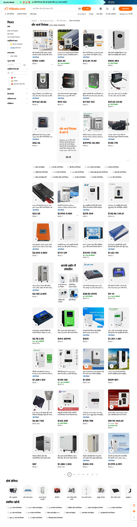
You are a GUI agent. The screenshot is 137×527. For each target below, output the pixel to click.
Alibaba (34, 21)
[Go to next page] (97, 474)
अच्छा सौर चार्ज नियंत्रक (119, 172)
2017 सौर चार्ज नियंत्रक (114, 177)
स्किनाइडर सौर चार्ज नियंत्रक (54, 518)
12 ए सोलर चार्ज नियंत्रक (114, 508)
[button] (79, 8)
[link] (134, 505)
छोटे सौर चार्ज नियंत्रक (73, 167)
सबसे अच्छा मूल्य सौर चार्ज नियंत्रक (98, 172)
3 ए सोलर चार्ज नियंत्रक (35, 518)
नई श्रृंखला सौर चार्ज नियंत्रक (106, 513)
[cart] (107, 9)
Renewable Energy (46, 21)
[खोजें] (86, 9)
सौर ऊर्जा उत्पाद (61, 21)
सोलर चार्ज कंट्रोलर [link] (74, 21)
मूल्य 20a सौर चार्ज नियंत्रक (15, 518)
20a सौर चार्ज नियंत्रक (77, 172)
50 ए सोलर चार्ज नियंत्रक (33, 513)
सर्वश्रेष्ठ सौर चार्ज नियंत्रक (40, 172)
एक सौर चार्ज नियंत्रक (79, 177)
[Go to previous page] (65, 474)
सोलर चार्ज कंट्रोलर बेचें (40, 177)
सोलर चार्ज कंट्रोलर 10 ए (52, 513)
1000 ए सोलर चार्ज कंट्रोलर (34, 508)
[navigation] (17, 248)
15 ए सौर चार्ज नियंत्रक (59, 172)
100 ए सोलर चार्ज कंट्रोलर (92, 167)
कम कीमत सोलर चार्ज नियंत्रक (59, 177)
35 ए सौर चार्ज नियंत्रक (14, 513)
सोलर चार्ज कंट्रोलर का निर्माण (94, 508)
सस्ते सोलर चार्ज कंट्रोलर (87, 513)
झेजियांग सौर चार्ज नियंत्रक (74, 508)
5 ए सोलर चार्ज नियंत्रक (112, 167)
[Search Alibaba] (54, 8)
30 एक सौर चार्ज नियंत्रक (54, 508)
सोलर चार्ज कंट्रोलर (39, 167)
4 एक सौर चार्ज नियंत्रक (56, 167)
